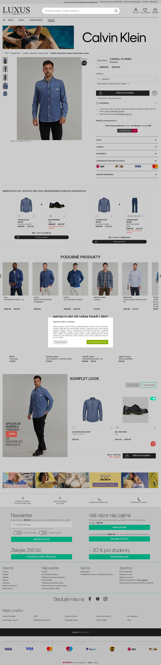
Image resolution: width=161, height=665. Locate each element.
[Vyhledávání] (116, 11)
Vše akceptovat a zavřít (97, 342)
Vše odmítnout (60, 342)
